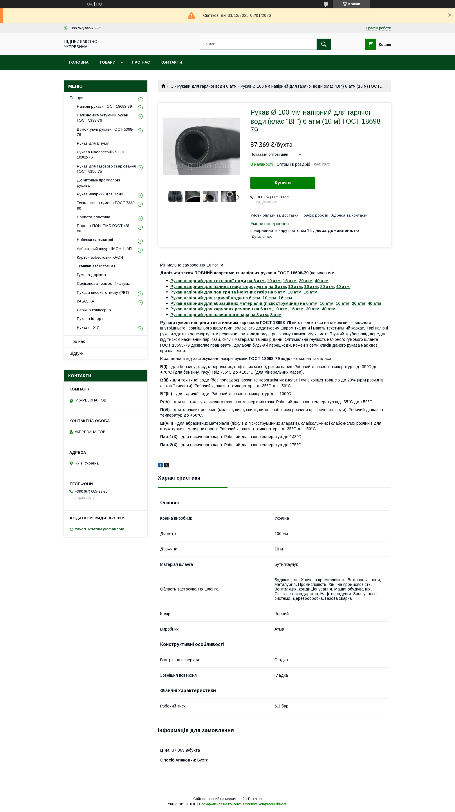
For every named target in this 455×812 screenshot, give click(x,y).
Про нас (141, 62)
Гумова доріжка (91, 275)
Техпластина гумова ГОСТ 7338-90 (106, 205)
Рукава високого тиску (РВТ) (103, 292)
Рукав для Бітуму (93, 143)
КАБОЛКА (85, 301)
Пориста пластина (93, 217)
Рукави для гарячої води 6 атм (206, 86)
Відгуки (77, 353)
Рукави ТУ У (88, 327)
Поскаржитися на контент (220, 804)
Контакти (171, 62)
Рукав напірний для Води (100, 194)
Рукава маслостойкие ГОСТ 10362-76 (102, 154)
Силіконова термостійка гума (103, 283)
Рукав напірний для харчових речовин (211, 309)
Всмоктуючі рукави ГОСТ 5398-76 (105, 132)
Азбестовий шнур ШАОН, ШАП (104, 248)
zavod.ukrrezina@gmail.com (99, 529)
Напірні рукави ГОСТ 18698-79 (104, 106)
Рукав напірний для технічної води (208, 280)
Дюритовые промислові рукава (98, 183)
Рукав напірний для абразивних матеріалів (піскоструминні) (234, 303)
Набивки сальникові (95, 239)
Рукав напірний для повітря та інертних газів (218, 292)
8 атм (275, 314)
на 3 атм (259, 314)
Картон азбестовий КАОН (100, 257)
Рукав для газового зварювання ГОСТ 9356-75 (106, 169)
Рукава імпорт (90, 318)
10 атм (274, 280)
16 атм (290, 280)
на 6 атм (256, 280)
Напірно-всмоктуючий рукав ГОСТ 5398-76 (102, 118)
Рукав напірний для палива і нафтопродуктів (218, 286)
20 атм (306, 280)
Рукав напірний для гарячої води (206, 298)
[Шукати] (324, 44)
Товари (107, 62)
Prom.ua (255, 799)
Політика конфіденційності (265, 804)
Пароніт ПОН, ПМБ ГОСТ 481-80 (104, 228)
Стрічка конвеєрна (94, 310)
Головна (79, 62)
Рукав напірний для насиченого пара (209, 314)
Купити (283, 182)
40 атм (321, 280)
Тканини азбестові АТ (96, 266)
